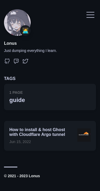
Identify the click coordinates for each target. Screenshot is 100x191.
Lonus (10, 43)
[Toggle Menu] (90, 14)
